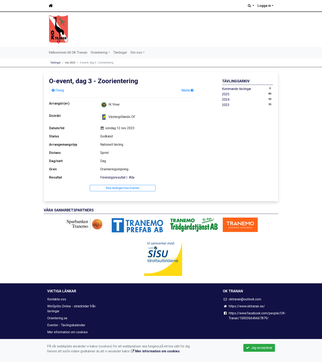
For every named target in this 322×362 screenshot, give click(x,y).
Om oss (136, 52)
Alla (131, 177)
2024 (225, 99)
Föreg (58, 90)
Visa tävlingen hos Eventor (123, 188)
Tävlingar (120, 52)
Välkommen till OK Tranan (68, 52)
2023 (225, 105)
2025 (225, 94)
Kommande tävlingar (236, 89)
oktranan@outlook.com (245, 299)
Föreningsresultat (112, 177)
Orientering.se (57, 318)
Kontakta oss (56, 299)
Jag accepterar (259, 348)
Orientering (99, 52)
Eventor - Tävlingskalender (66, 325)
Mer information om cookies (67, 332)
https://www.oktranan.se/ (247, 306)
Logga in (264, 6)
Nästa (187, 90)
